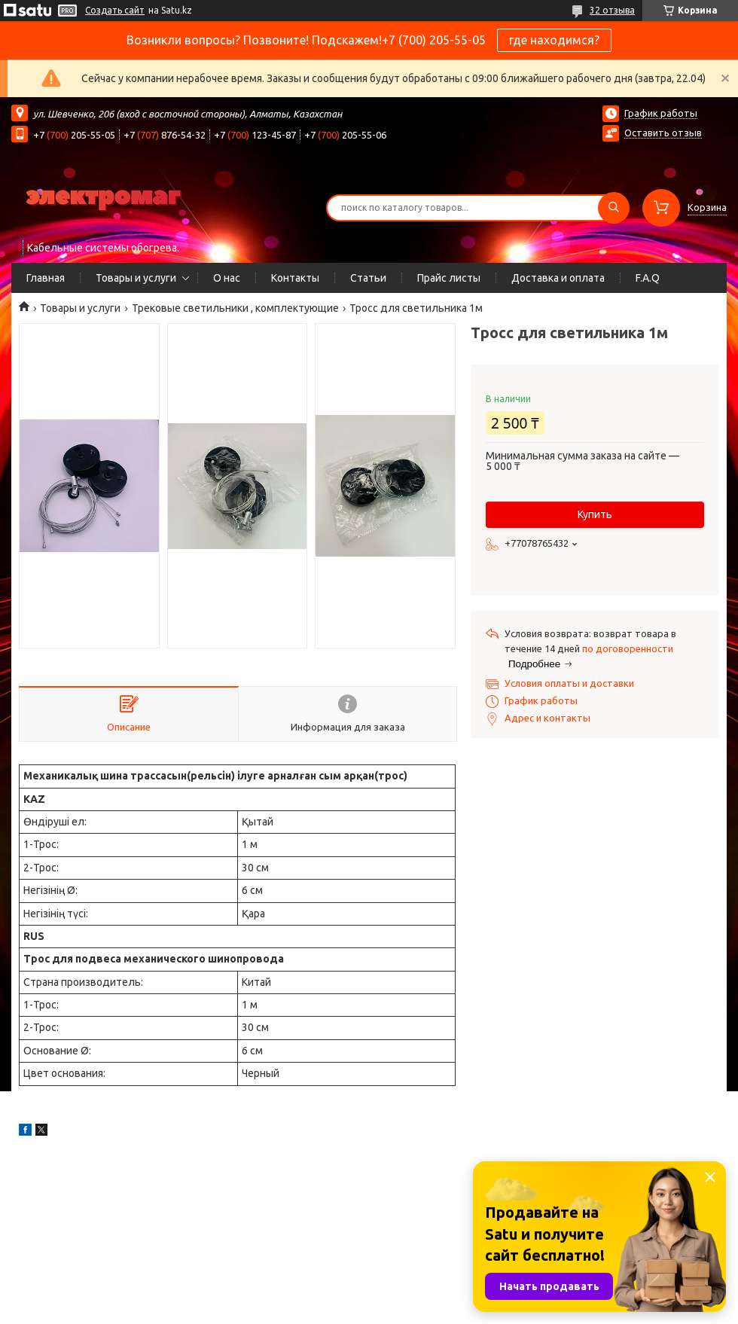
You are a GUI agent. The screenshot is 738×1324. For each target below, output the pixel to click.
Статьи (368, 278)
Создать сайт (115, 10)
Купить (595, 514)
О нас (226, 278)
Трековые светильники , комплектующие (235, 308)
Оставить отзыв (663, 132)
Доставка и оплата (558, 278)
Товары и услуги (136, 278)
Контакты (295, 278)
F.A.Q (648, 278)
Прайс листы (448, 278)
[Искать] (614, 208)
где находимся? (554, 40)
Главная (45, 278)
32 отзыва (612, 10)
